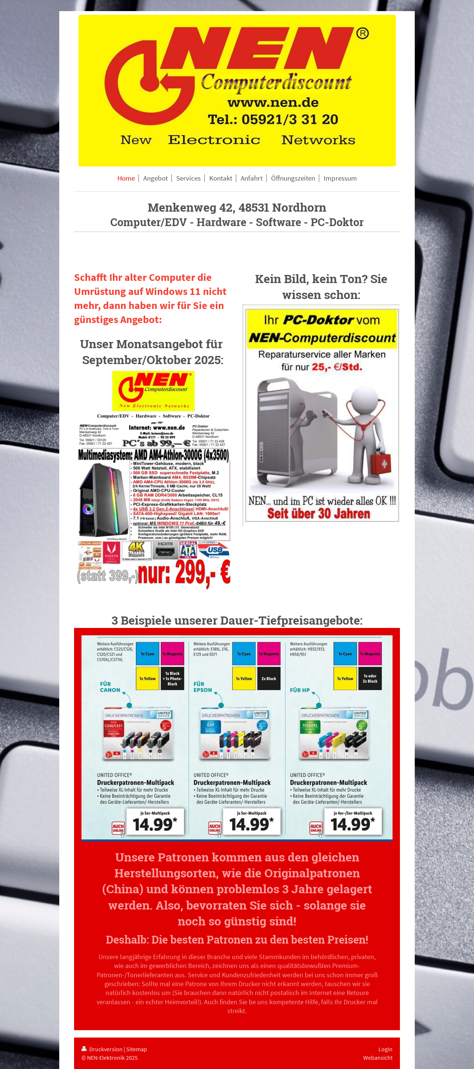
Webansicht (378, 1057)
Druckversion (102, 1049)
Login (385, 1049)
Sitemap (136, 1049)
